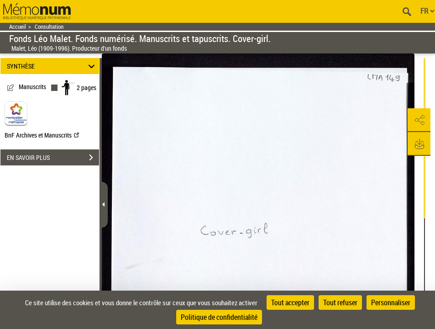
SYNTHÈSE (52, 66)
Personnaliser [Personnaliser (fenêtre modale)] (390, 302)
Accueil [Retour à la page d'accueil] (17, 27)
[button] (419, 120)
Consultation (49, 27)
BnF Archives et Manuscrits (42, 135)
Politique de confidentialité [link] (219, 317)
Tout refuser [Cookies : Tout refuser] (340, 302)
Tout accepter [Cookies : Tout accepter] (290, 302)
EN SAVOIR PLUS (53, 157)
